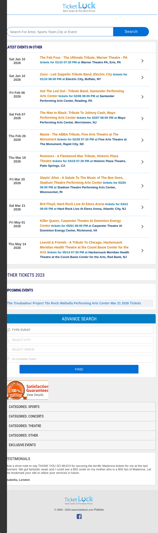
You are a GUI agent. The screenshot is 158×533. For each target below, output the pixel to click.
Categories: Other (23, 435)
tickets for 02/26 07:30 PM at (83, 139)
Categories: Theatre (25, 426)
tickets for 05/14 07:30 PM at (84, 250)
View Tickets (143, 61)
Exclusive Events (22, 445)
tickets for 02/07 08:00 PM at (82, 117)
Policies (99, 509)
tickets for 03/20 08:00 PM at (83, 185)
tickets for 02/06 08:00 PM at (82, 95)
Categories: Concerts (26, 416)
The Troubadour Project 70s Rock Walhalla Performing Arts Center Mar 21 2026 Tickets (74, 303)
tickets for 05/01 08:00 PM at (81, 225)
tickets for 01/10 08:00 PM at (83, 76)
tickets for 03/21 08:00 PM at (84, 206)
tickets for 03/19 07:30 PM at (83, 160)
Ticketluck (79, 7)
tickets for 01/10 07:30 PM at (83, 60)
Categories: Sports (24, 407)
